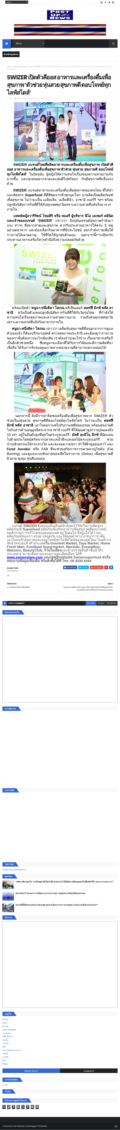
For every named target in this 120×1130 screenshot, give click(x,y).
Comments (89, 1071)
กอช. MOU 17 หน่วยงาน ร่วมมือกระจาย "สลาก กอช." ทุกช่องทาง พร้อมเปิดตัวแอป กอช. (50, 893)
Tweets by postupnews (14, 869)
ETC (6, 1085)
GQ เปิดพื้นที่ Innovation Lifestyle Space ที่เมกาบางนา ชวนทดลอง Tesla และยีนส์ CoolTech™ (56, 904)
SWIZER (38, 66)
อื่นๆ (4, 1060)
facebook (111, 603)
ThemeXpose (18, 1126)
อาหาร (31, 66)
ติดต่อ (4, 1063)
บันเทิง (5, 1039)
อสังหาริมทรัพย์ (9, 1029)
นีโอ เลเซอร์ (23, 66)
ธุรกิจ (15, 66)
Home (9, 66)
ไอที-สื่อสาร (7, 1036)
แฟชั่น (5, 1053)
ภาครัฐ (5, 1057)
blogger (91, 603)
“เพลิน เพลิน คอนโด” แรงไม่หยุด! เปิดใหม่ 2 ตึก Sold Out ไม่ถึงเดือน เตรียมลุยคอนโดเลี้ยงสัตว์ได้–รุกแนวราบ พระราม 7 (64, 881)
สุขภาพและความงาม (11, 1050)
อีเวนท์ (5, 1026)
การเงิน (5, 1043)
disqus (101, 603)
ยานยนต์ (6, 1033)
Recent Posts (31, 1071)
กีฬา (4, 1046)
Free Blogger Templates (36, 1126)
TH (43, 66)
